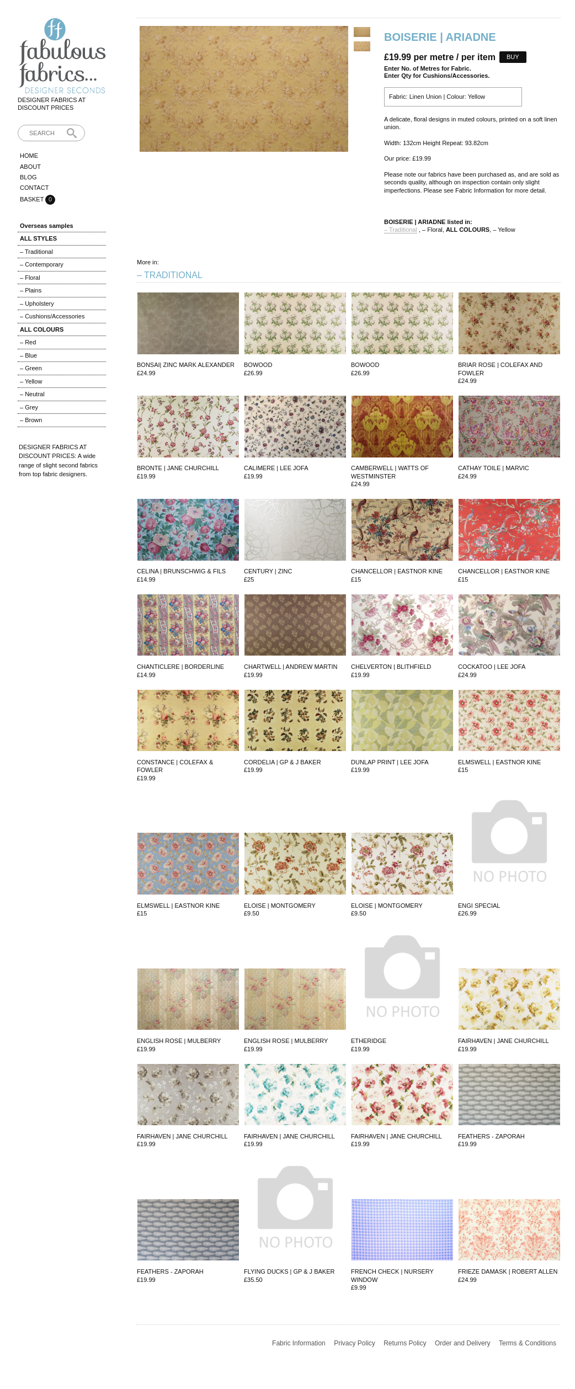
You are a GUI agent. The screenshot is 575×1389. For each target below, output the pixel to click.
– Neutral (32, 394)
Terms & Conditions (527, 1343)
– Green (31, 368)
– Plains (30, 290)
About (30, 166)
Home (29, 155)
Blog (28, 177)
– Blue (28, 355)
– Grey (29, 407)
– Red (28, 342)
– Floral (30, 277)
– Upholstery (37, 303)
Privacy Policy (354, 1343)
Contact (34, 187)
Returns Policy (405, 1343)
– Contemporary (41, 264)
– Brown (31, 420)
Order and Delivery (463, 1343)
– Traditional (36, 251)
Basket (32, 199)
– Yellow (31, 381)
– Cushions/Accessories (52, 316)
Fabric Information (299, 1343)
